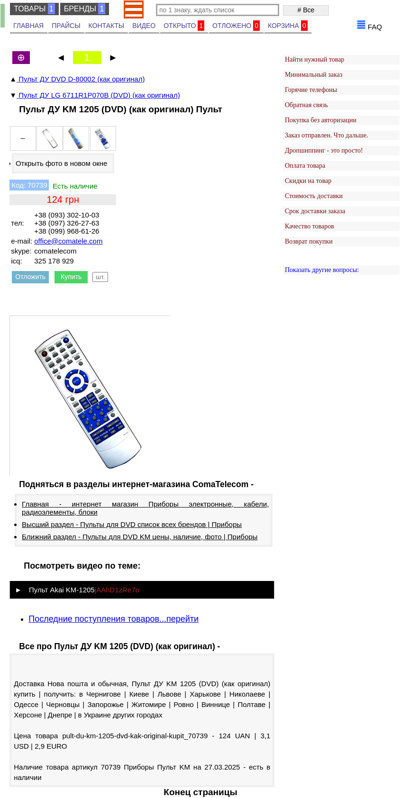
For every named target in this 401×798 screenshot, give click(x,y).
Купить (71, 277)
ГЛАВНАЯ (28, 25)
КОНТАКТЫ (107, 25)
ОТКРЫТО (184, 25)
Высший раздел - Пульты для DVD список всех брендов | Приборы (132, 524)
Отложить (30, 277)
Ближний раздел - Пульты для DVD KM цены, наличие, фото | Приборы (139, 537)
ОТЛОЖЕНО (236, 25)
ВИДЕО (143, 25)
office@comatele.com (68, 241)
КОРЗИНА (288, 25)
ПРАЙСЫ (66, 25)
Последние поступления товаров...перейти (113, 619)
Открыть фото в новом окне (62, 163)
